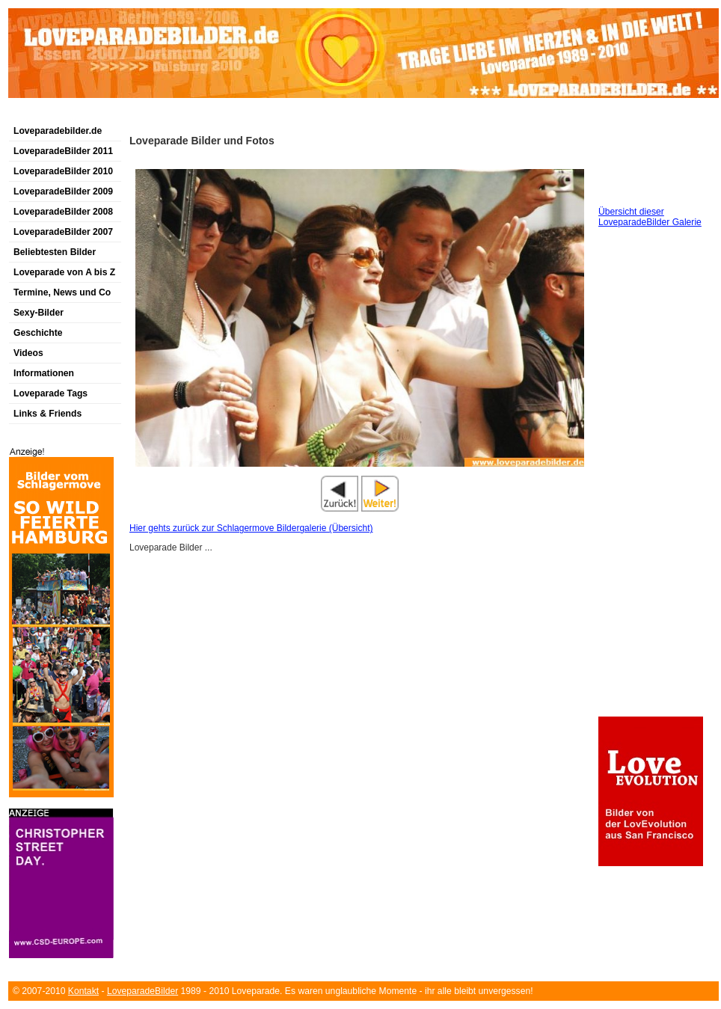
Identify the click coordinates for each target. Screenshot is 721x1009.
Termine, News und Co (62, 292)
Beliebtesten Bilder (54, 252)
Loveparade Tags (50, 393)
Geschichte (38, 333)
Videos (28, 353)
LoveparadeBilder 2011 (63, 151)
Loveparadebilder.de (57, 131)
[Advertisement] (204, 636)
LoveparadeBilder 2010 (63, 171)
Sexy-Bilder (38, 312)
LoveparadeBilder (142, 991)
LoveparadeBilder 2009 (63, 191)
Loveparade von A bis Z (64, 272)
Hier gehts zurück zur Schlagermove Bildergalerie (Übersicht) (250, 528)
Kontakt (83, 991)
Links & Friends (47, 413)
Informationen (43, 373)
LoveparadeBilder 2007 (63, 232)
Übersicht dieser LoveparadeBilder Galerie (650, 216)
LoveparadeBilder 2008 (63, 211)
